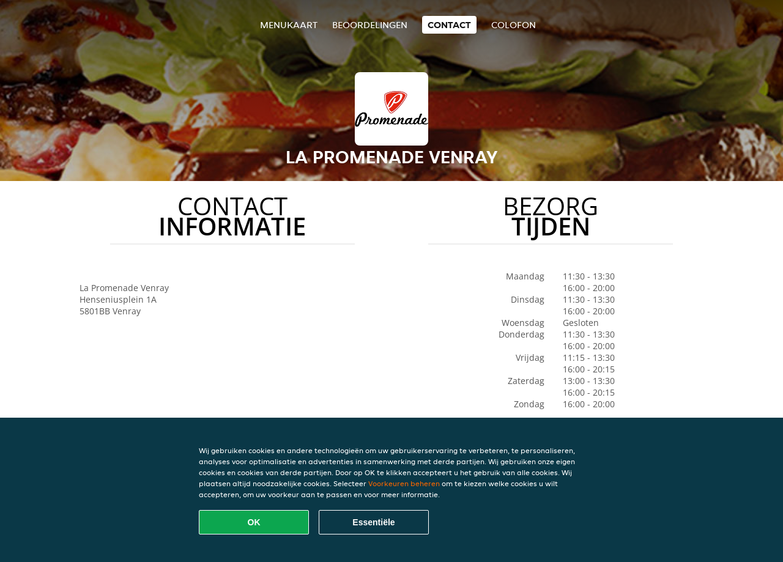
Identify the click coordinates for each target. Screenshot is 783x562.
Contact (449, 24)
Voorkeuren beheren (404, 483)
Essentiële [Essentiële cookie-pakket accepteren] (373, 522)
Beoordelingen (369, 24)
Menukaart (288, 24)
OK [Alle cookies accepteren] (254, 522)
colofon (513, 24)
